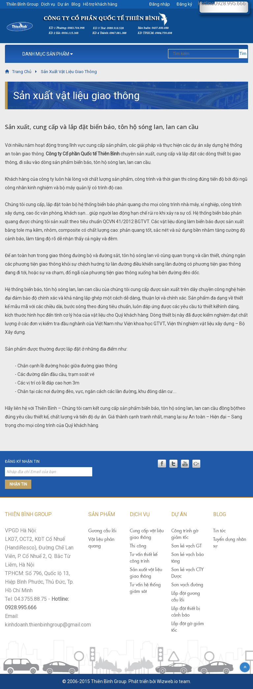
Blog (75, 4)
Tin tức (219, 531)
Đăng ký (184, 4)
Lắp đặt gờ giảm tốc (187, 627)
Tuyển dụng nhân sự (229, 542)
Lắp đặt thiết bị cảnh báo (185, 611)
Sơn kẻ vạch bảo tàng (187, 557)
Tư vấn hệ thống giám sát (145, 588)
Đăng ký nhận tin (22, 461)
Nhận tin (18, 484)
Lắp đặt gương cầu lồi (185, 596)
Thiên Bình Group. (109, 681)
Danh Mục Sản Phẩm (47, 54)
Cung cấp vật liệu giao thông (147, 534)
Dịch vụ (48, 4)
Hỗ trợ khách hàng (100, 4)
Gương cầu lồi (102, 531)
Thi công (138, 546)
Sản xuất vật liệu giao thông (146, 573)
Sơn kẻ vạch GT (186, 546)
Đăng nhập (159, 4)
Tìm (242, 53)
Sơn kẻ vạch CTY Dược (187, 573)
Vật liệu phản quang (101, 542)
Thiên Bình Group (22, 4)
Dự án (63, 4)
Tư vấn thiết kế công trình (143, 557)
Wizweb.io (167, 681)
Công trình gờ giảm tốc (184, 534)
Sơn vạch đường (187, 585)
